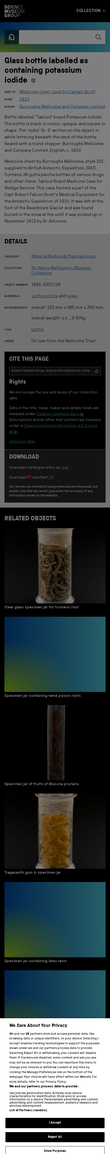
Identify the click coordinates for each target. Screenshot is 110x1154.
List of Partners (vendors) (28, 1113)
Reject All (55, 1140)
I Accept (55, 1126)
